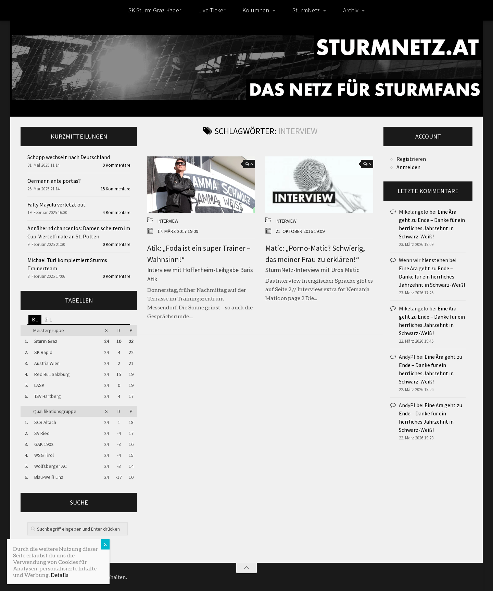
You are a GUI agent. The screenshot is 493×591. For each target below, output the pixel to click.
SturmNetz (306, 10)
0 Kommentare (116, 244)
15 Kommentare (115, 189)
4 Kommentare (116, 212)
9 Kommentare (116, 165)
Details (59, 574)
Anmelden (408, 167)
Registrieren (411, 158)
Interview (167, 221)
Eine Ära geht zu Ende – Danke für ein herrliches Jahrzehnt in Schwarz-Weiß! (432, 276)
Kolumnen (255, 10)
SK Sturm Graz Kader (154, 10)
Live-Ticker (211, 10)
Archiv (350, 10)
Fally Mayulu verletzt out (56, 204)
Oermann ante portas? (54, 180)
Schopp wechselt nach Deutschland (68, 157)
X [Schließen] (105, 544)
